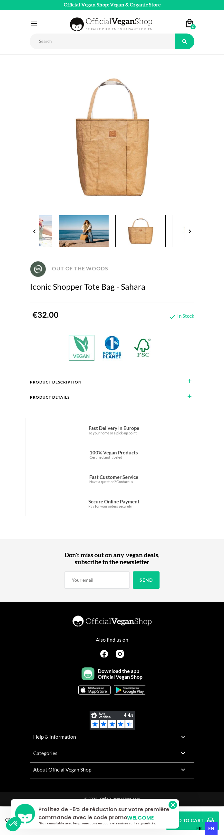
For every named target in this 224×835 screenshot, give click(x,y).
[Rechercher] (102, 41)
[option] (199, 828)
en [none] (211, 828)
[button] (13, 824)
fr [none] (199, 828)
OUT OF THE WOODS (69, 268)
